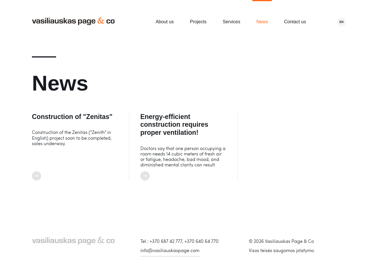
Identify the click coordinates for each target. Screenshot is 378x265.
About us (165, 21)
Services (231, 21)
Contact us (295, 21)
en (341, 22)
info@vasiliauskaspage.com (169, 250)
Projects (198, 21)
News (262, 21)
